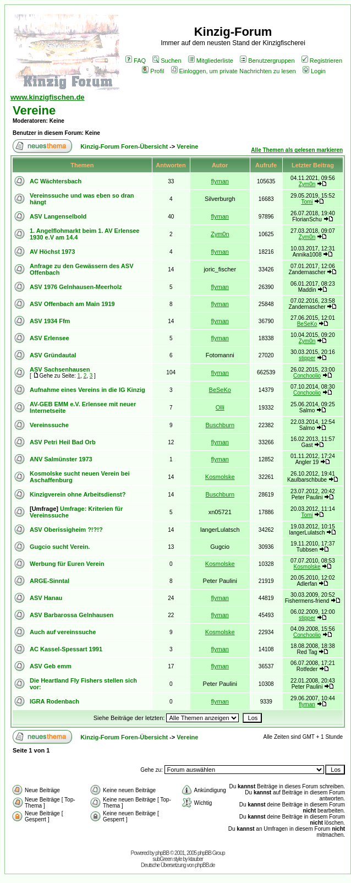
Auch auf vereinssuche (63, 632)
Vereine (34, 110)
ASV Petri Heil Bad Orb (63, 442)
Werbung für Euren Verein (67, 563)
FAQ (135, 60)
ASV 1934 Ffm (50, 321)
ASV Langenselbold (58, 216)
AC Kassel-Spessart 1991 (66, 649)
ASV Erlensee (49, 338)
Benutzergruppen (267, 60)
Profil (153, 71)
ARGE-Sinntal (49, 580)
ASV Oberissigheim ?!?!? (66, 529)
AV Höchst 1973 (52, 251)
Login (314, 71)
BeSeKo (307, 324)
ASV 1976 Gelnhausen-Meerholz (76, 287)
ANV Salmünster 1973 (61, 459)
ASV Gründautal (53, 355)
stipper (307, 358)
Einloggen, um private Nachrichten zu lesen (233, 71)
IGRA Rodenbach (54, 701)
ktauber (196, 859)
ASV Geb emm (51, 666)
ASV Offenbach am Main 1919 (72, 304)
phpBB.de (205, 865)
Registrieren (321, 60)
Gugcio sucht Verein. (60, 546)
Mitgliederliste (210, 60)
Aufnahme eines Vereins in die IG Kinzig (87, 389)
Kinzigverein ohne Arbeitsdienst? (77, 494)
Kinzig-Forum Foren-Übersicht (124, 146)
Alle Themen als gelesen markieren (297, 150)
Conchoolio (307, 376)
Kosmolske (220, 476)
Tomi (306, 202)
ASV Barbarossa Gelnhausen (71, 615)
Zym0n (307, 184)
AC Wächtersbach (55, 181)
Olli (220, 407)
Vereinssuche (49, 425)
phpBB (162, 853)
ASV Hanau (46, 598)
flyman (220, 181)
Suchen (166, 60)
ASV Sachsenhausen (60, 369)
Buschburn (219, 425)
